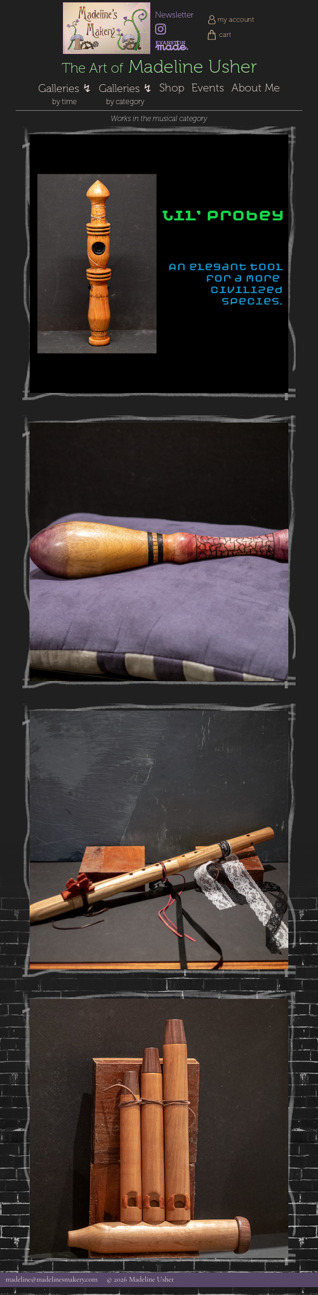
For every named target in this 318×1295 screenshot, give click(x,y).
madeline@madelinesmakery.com (51, 1279)
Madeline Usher (159, 66)
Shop (171, 88)
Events (207, 88)
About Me (255, 88)
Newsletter (174, 14)
